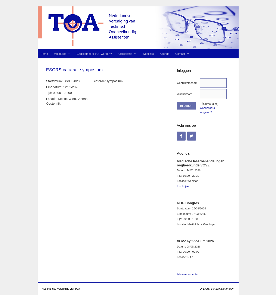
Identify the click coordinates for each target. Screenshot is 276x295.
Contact (183, 53)
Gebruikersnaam (187, 82)
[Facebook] (181, 136)
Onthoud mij (210, 103)
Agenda (164, 53)
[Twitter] (191, 136)
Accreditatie (128, 53)
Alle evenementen (188, 274)
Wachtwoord (184, 94)
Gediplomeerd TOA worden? (94, 53)
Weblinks (148, 53)
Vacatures (64, 53)
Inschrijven (183, 186)
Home (44, 53)
